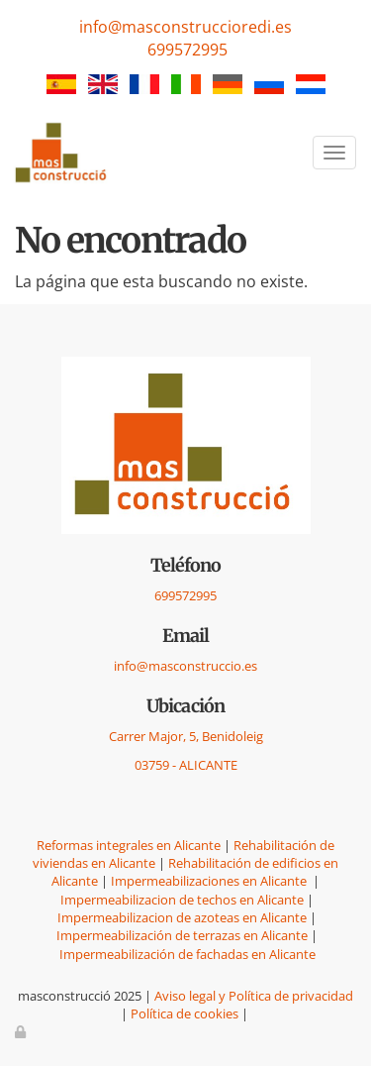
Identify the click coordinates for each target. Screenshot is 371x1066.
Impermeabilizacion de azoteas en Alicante (182, 917)
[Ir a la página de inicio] (62, 153)
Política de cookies (184, 1013)
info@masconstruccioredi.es (185, 27)
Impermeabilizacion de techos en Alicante (182, 899)
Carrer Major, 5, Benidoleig (186, 736)
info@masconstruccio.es (185, 666)
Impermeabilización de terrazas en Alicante (182, 935)
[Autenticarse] (22, 1031)
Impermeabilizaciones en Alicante (210, 881)
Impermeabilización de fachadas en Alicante (187, 954)
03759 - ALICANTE (186, 765)
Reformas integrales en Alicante (129, 845)
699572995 (187, 49)
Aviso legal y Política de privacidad (253, 996)
